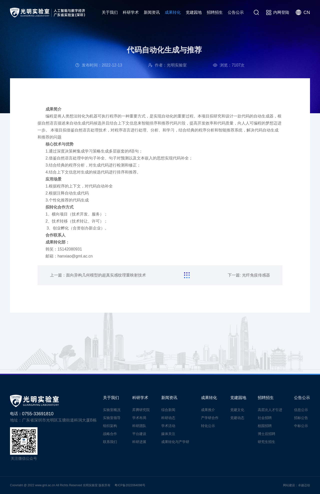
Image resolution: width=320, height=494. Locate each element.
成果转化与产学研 (175, 442)
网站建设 (289, 485)
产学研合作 (209, 418)
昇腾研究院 (141, 410)
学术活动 (168, 426)
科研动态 (168, 418)
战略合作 (110, 434)
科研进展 (139, 442)
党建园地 (194, 12)
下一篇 (249, 275)
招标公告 (301, 418)
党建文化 (237, 410)
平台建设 (139, 434)
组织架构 (110, 426)
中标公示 (301, 426)
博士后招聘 (266, 434)
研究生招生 (266, 442)
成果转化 (173, 12)
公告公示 (236, 12)
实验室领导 (111, 418)
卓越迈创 (304, 485)
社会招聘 (265, 418)
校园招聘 (265, 426)
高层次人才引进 (270, 410)
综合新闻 (168, 410)
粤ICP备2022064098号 (129, 485)
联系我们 (110, 442)
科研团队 (139, 426)
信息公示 (301, 410)
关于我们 (110, 12)
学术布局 (139, 418)
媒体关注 (168, 434)
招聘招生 (215, 12)
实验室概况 (111, 410)
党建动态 (237, 418)
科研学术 (131, 12)
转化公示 (208, 426)
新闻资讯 (152, 12)
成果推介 (208, 410)
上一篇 (98, 275)
